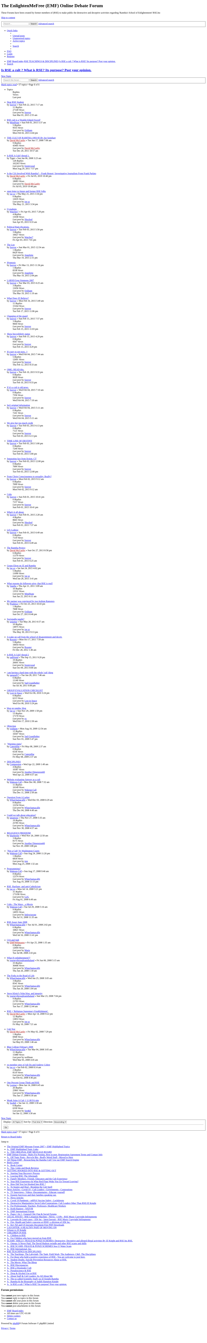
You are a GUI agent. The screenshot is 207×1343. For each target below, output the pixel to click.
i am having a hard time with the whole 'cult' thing (30, 672)
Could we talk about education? (21, 815)
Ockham (28, 130)
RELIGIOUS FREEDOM (19, 833)
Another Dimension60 (34, 772)
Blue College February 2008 (20, 1047)
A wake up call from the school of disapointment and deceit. (34, 637)
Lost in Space (16, 693)
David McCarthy (17, 140)
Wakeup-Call (16, 782)
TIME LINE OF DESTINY (19, 441)
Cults (9, 494)
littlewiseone (30, 914)
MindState (14, 122)
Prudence (14, 604)
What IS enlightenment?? (18, 958)
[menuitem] (19, 36)
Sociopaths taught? (15, 619)
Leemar (13, 1085)
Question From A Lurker (18, 797)
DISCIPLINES (14, 761)
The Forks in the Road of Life (20, 975)
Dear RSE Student (15, 102)
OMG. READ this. (15, 369)
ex (25, 718)
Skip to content (8, 17)
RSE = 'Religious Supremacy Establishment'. (27, 1011)
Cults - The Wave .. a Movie (20, 904)
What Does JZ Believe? (18, 298)
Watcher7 (14, 211)
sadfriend (14, 657)
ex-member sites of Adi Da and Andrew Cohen (28, 1065)
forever (13, 105)
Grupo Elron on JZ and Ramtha (21, 565)
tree (26, 861)
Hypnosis (11, 262)
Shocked (28, 219)
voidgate (14, 728)
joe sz (12, 194)
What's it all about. (15, 512)
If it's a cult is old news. (18, 387)
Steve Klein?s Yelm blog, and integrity (25, 993)
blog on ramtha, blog (16, 708)
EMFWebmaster (17, 942)
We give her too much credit (20, 423)
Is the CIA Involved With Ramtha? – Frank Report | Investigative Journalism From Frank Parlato (51, 173)
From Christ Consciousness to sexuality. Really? (29, 476)
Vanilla (13, 586)
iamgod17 (14, 675)
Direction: (55, 1122)
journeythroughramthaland (22, 960)
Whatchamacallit (17, 800)
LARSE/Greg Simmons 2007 (20, 280)
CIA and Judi (13, 940)
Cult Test (11, 1029)
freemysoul (29, 166)
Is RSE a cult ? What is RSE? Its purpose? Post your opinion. (46, 70)
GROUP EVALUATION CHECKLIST (25, 690)
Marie (27, 950)
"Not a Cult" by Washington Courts (23, 851)
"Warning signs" (14, 744)
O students (12, 209)
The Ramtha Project (16, 548)
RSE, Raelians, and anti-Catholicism (24, 886)
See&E (13, 1103)
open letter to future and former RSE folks (26, 191)
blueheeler (14, 835)
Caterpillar (15, 746)
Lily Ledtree (12, 530)
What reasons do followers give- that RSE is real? (30, 583)
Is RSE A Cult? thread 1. (18, 155)
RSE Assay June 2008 (17, 922)
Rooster (13, 639)
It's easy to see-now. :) (17, 351)
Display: (13, 1122)
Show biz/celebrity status (18, 334)
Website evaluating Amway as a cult (23, 779)
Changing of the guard (17, 316)
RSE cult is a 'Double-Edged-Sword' (23, 120)
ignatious (14, 818)
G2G (26, 897)
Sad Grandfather (32, 683)
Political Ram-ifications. (18, 227)
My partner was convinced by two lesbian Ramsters (30, 601)
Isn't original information (18, 405)
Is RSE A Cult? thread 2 (18, 655)
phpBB (16, 1323)
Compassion (15, 764)
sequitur (13, 621)
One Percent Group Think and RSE (23, 1082)
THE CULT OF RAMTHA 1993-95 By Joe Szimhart (31, 138)
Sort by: (33, 1122)
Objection (11, 726)
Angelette (28, 255)
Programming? (14, 868)
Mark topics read (9, 84)
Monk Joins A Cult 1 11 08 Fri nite (23, 1100)
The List (11, 245)
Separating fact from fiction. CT (22, 458)
